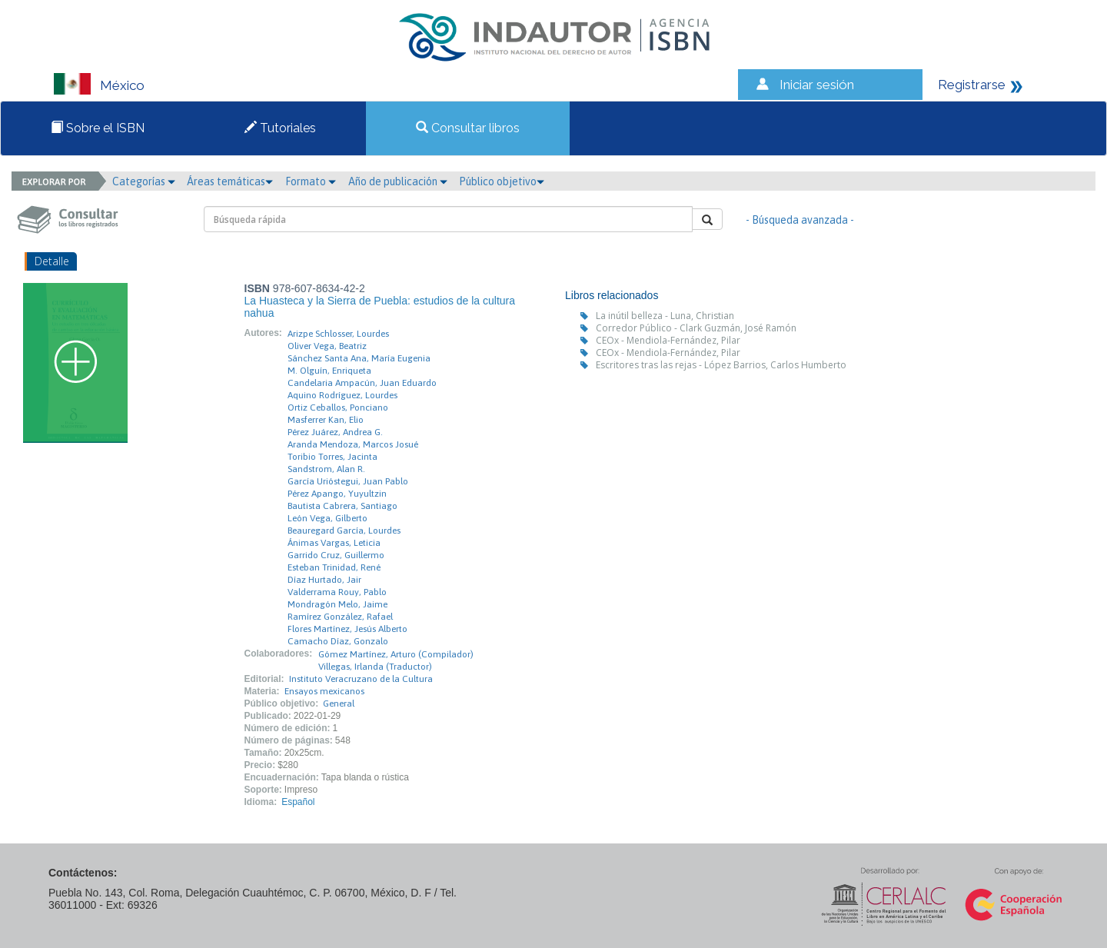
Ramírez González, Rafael (340, 616)
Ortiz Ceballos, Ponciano (338, 407)
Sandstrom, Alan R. (326, 469)
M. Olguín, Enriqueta (329, 370)
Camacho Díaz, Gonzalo (338, 641)
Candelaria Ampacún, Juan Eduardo (362, 383)
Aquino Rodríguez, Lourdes (342, 395)
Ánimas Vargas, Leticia (334, 542)
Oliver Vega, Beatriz (327, 346)
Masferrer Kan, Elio (326, 419)
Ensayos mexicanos (324, 691)
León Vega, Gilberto (327, 518)
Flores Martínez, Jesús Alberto (347, 629)
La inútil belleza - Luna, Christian (665, 315)
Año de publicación (397, 181)
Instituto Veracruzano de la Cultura (361, 679)
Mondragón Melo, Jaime (337, 604)
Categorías (143, 181)
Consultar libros (468, 128)
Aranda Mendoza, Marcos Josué (353, 444)
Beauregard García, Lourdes (344, 530)
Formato (310, 181)
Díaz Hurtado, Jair (324, 579)
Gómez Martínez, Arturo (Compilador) (396, 654)
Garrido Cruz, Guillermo (336, 555)
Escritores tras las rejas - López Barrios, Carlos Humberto (721, 364)
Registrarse (972, 84)
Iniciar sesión (817, 84)
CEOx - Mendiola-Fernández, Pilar (668, 340)
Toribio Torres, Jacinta (332, 456)
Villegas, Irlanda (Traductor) (375, 666)
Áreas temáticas (230, 181)
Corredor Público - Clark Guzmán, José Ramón (696, 327)
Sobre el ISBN (98, 128)
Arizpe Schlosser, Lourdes (338, 333)
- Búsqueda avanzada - (800, 220)
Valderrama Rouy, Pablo (337, 592)
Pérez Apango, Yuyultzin (337, 493)
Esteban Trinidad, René (334, 567)
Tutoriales (280, 128)
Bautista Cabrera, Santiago (342, 506)
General (338, 703)
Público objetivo (501, 181)
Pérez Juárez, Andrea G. (335, 432)
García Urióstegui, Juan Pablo (348, 481)
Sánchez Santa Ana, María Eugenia (359, 358)
